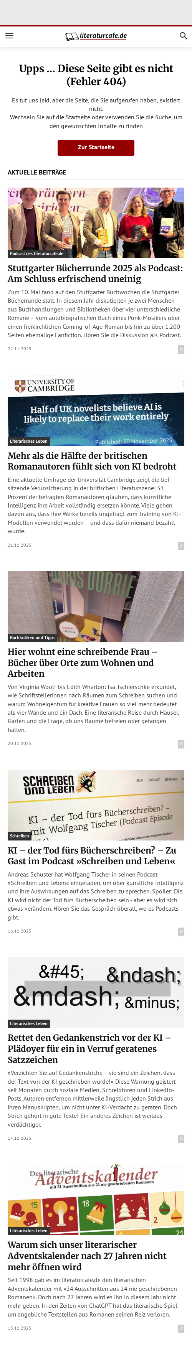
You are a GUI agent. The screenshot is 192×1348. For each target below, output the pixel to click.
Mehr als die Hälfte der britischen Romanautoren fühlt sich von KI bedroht (92, 461)
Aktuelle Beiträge (37, 172)
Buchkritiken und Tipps (32, 637)
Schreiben (19, 836)
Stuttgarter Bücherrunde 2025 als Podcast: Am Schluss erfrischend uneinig (95, 274)
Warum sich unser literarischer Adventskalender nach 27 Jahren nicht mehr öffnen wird (87, 1255)
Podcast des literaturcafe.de (36, 253)
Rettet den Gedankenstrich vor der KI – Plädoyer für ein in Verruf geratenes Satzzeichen (89, 1048)
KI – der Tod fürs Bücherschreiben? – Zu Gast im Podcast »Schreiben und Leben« (92, 856)
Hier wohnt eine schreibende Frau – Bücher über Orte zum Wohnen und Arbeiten (83, 662)
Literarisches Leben (29, 441)
